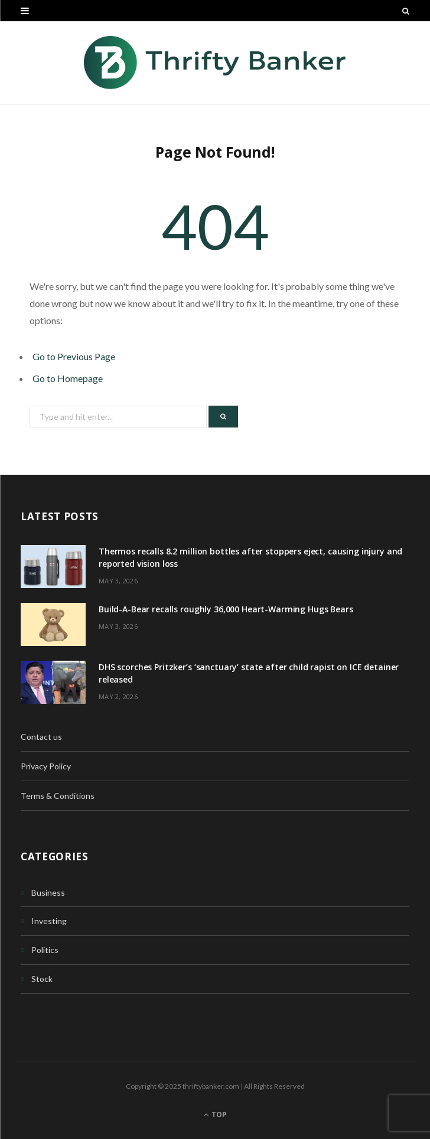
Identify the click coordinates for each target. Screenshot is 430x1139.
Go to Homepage (67, 378)
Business (48, 892)
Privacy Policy (46, 766)
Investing (49, 921)
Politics (44, 950)
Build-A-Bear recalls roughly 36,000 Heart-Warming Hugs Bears (226, 609)
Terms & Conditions (58, 796)
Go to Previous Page (73, 356)
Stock (42, 979)
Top (215, 1114)
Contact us (41, 737)
